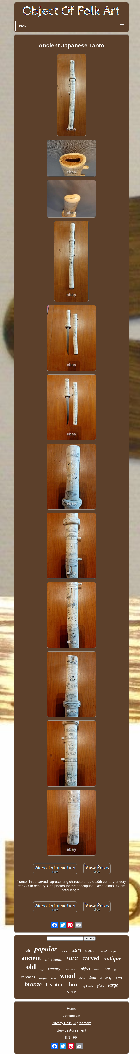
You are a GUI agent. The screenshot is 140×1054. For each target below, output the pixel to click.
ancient (31, 958)
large (113, 985)
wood (67, 975)
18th (92, 977)
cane (89, 950)
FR (75, 1038)
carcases (28, 977)
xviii (82, 977)
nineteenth (53, 959)
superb (114, 951)
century (54, 968)
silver (119, 977)
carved (91, 958)
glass (100, 986)
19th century (70, 969)
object (85, 969)
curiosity (105, 978)
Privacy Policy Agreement (71, 1023)
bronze (33, 984)
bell (107, 969)
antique (113, 958)
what (97, 969)
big (115, 970)
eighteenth (87, 986)
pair (27, 951)
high (42, 970)
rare (72, 958)
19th (76, 950)
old (31, 967)
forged (103, 951)
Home (71, 1009)
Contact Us (71, 1016)
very (71, 991)
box (73, 984)
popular (45, 949)
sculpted (43, 978)
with (53, 977)
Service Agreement (71, 1030)
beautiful (55, 985)
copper (64, 951)
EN (67, 1038)
